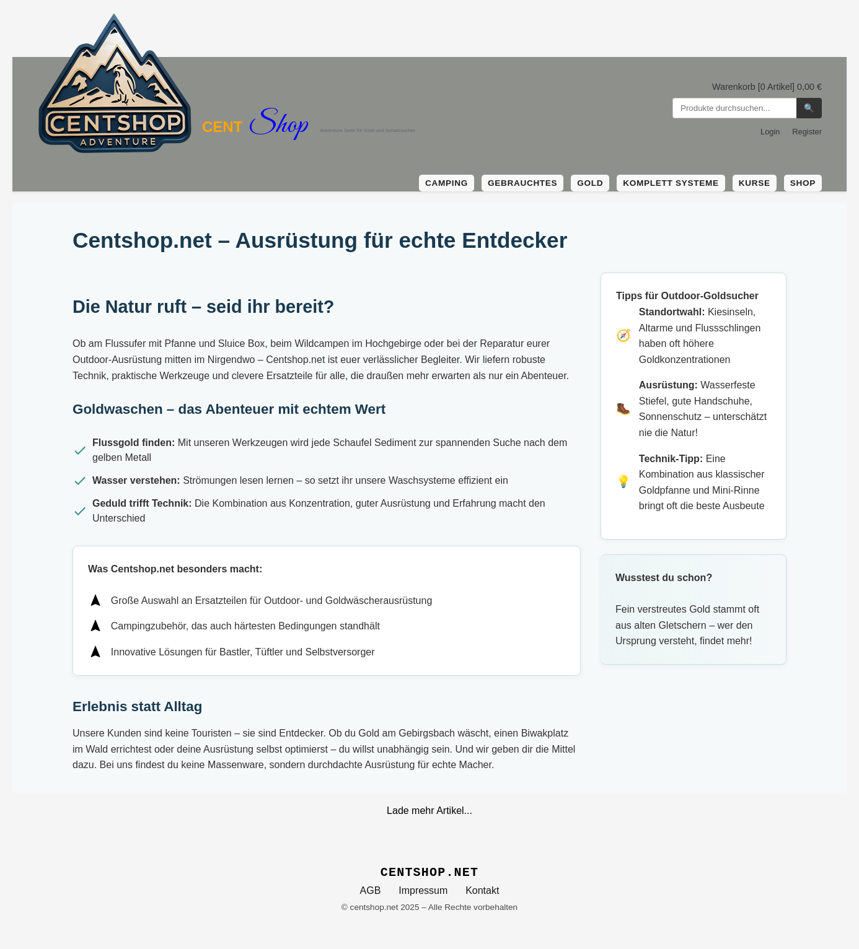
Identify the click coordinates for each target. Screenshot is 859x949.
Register (807, 131)
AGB (370, 890)
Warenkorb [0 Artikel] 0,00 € (767, 87)
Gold (590, 183)
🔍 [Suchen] (809, 108)
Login (770, 131)
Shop (803, 183)
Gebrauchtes (522, 183)
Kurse (754, 183)
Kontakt (482, 890)
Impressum (423, 890)
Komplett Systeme (670, 183)
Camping (446, 183)
